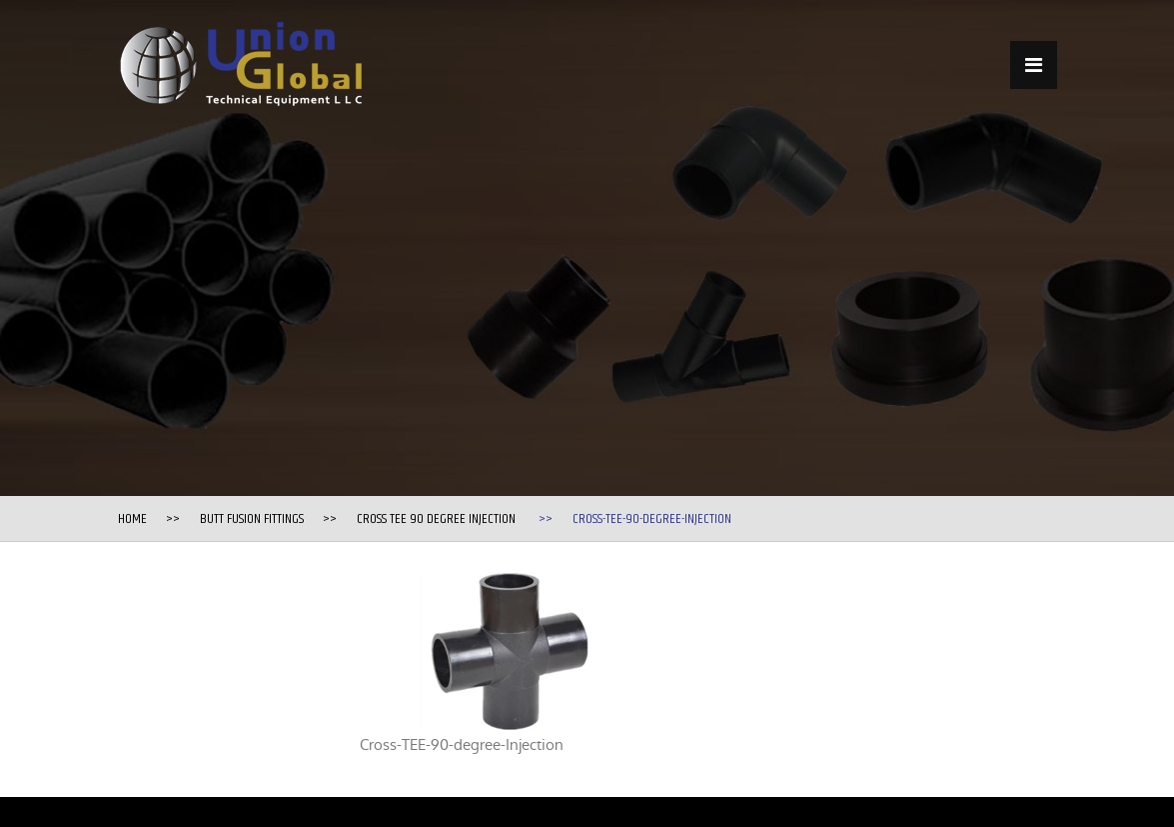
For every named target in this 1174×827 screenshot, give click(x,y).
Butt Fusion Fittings (252, 519)
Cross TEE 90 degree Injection (436, 519)
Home (132, 519)
